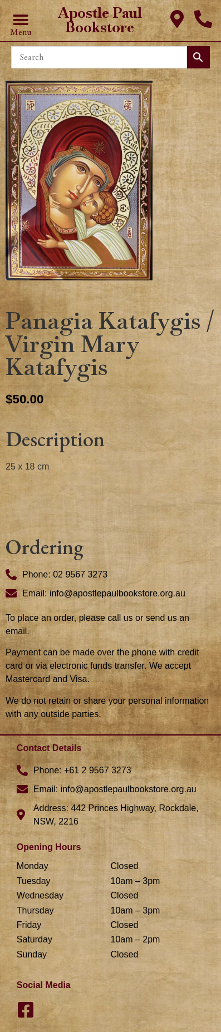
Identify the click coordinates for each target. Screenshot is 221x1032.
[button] (20, 20)
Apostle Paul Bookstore (100, 20)
